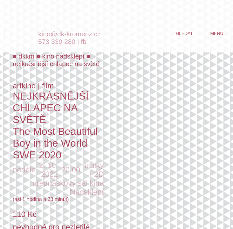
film (48, 85)
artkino (24, 85)
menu (216, 33)
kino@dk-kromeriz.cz (69, 34)
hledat (184, 33)
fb (84, 41)
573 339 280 (56, 41)
